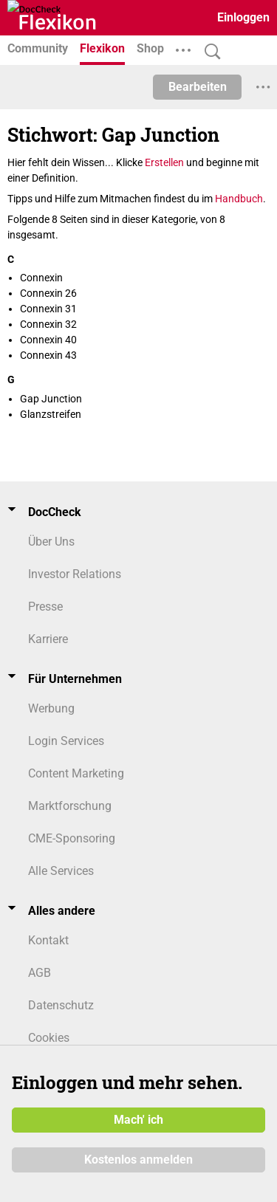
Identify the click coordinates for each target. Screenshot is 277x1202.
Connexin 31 (48, 309)
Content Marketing (76, 773)
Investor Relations (74, 574)
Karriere (48, 639)
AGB (39, 973)
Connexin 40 (48, 340)
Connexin (41, 278)
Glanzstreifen (50, 414)
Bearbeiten (197, 87)
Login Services (66, 741)
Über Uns (51, 542)
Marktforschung (70, 806)
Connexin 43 (48, 355)
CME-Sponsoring (71, 838)
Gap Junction (51, 399)
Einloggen (243, 17)
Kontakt (48, 940)
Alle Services (61, 871)
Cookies (48, 1038)
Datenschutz (61, 1005)
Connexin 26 (48, 293)
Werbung (51, 708)
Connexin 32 (48, 324)
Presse (45, 607)
